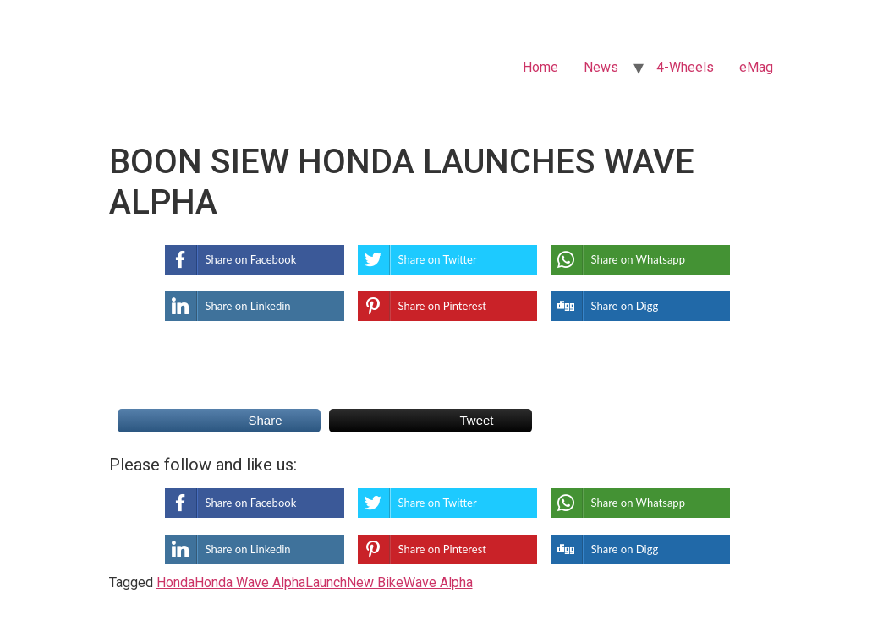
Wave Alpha (438, 582)
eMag (756, 67)
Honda (175, 582)
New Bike (375, 582)
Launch (326, 582)
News (601, 67)
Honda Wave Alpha (250, 582)
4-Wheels (685, 67)
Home (540, 67)
